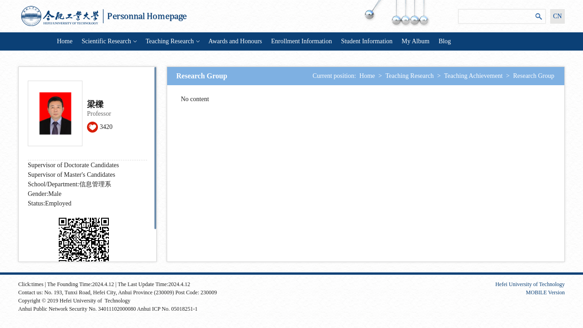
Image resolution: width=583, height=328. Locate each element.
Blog (445, 41)
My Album (416, 41)
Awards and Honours (235, 41)
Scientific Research (109, 41)
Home (64, 41)
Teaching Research (172, 41)
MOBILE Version (545, 292)
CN (557, 16)
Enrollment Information (301, 41)
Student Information (367, 41)
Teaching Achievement (473, 75)
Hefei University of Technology (530, 284)
